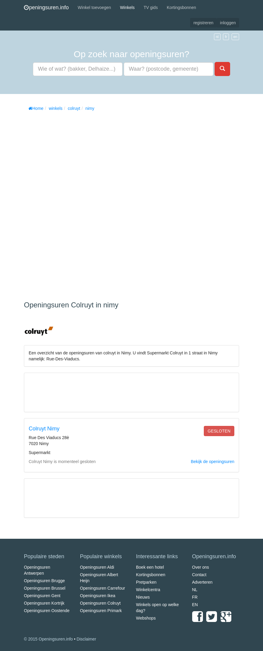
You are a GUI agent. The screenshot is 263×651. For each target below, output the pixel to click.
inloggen (228, 22)
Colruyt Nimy (44, 429)
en (235, 37)
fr (226, 37)
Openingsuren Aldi (97, 567)
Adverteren (202, 582)
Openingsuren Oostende (47, 610)
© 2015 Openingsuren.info (48, 639)
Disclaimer (86, 639)
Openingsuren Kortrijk (44, 603)
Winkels (127, 7)
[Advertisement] (69, 204)
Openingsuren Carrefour (102, 588)
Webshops (146, 618)
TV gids (150, 7)
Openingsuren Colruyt (100, 603)
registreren (203, 22)
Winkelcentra (148, 589)
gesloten (219, 431)
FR (195, 597)
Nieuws (143, 597)
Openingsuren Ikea (97, 595)
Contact (199, 574)
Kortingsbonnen (181, 7)
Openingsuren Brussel (44, 588)
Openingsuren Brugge (44, 580)
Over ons (200, 567)
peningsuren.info (46, 7)
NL (195, 589)
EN (195, 604)
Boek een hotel (150, 567)
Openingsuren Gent (42, 595)
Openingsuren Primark (101, 610)
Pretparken (146, 582)
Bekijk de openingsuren (212, 461)
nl (217, 37)
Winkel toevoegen (94, 7)
